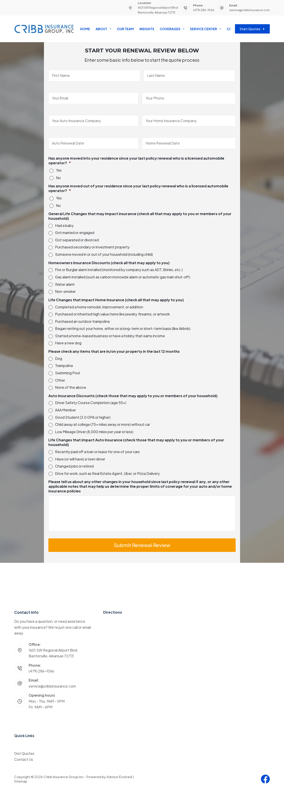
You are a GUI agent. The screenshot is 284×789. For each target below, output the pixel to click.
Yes (59, 170)
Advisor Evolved (119, 777)
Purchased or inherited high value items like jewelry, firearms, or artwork (112, 314)
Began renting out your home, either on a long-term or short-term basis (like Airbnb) (122, 328)
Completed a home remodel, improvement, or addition (99, 307)
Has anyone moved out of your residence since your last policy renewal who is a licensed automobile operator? (138, 188)
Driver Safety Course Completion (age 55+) (90, 402)
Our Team (125, 29)
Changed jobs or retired (74, 466)
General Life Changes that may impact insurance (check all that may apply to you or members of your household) (139, 216)
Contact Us (23, 759)
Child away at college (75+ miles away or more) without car (102, 424)
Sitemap (20, 781)
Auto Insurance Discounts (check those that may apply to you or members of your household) (132, 396)
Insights (146, 29)
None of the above (70, 387)
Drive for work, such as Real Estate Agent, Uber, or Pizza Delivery (107, 473)
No (58, 178)
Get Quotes (24, 753)
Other (60, 380)
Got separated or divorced (77, 240)
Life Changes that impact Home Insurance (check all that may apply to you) (116, 300)
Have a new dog (68, 343)
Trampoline (64, 365)
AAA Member (65, 410)
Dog (58, 358)
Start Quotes (252, 29)
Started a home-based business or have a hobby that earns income (110, 336)
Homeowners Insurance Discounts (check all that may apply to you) (109, 263)
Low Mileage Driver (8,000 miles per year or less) (94, 432)
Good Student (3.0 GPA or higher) (82, 417)
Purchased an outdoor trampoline (82, 321)
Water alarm (65, 284)
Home (85, 29)
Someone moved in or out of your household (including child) (104, 254)
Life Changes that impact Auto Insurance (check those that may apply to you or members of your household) (136, 442)
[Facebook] (265, 779)
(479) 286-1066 (203, 10)
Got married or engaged (74, 232)
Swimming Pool (67, 373)
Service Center (206, 29)
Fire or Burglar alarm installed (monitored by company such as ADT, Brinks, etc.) (119, 270)
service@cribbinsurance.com (249, 10)
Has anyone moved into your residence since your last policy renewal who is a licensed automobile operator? (136, 160)
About (104, 29)
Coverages (173, 29)
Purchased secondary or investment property (92, 247)
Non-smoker (65, 291)
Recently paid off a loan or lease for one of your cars (97, 452)
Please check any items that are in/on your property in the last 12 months (114, 351)
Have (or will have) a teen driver (80, 459)
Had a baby (64, 225)
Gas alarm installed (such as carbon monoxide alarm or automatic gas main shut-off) (122, 277)
